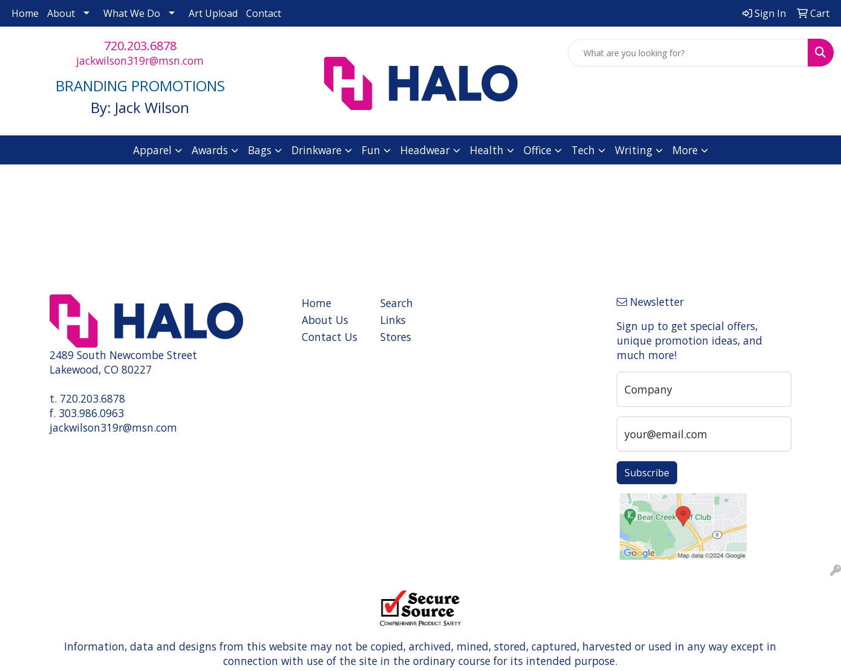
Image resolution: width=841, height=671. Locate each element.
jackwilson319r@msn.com (140, 60)
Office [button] (537, 150)
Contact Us (329, 336)
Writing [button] (633, 150)
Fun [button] (371, 150)
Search (396, 303)
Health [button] (487, 150)
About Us (325, 320)
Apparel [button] (152, 150)
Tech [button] (583, 150)
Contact (263, 13)
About (61, 13)
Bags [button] (259, 150)
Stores (395, 336)
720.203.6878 (140, 45)
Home (25, 13)
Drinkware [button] (316, 150)
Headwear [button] (425, 150)
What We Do (131, 13)
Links (393, 320)
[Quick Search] (688, 52)
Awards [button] (210, 150)
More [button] (685, 150)
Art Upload (213, 13)
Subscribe (647, 472)
